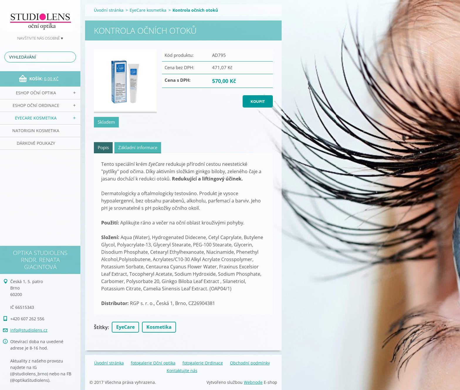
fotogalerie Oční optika (153, 363)
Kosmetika (159, 327)
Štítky (101, 327)
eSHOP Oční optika (36, 93)
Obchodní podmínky (250, 363)
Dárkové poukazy (36, 143)
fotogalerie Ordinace (202, 363)
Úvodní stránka (109, 10)
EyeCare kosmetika (36, 118)
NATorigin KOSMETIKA (35, 130)
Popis (103, 147)
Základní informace (137, 147)
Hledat (70, 57)
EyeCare (125, 327)
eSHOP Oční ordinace (36, 105)
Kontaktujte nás (182, 370)
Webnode (253, 382)
